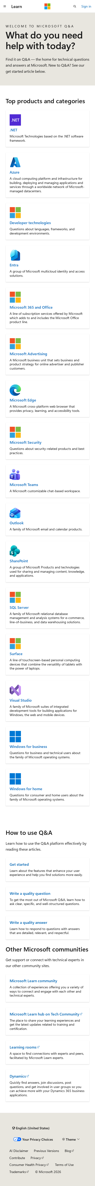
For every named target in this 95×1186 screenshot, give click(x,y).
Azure (15, 172)
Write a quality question (30, 893)
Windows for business (28, 746)
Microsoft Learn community (33, 980)
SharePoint (19, 561)
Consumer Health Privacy (27, 1164)
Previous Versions (46, 1150)
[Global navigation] (4, 6)
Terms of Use (64, 1164)
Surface (16, 653)
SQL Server (19, 607)
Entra (14, 265)
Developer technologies (30, 222)
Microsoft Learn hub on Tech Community (44, 1013)
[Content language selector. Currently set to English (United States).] (30, 1128)
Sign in (86, 6)
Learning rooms (23, 1047)
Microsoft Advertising (28, 353)
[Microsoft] (47, 6)
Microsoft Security (25, 442)
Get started (19, 864)
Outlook (17, 522)
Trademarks (17, 1171)
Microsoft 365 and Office (31, 307)
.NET (13, 130)
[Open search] (74, 6)
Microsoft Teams (24, 484)
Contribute (17, 1158)
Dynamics (18, 1076)
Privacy (36, 1158)
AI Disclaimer (18, 1150)
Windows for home (26, 788)
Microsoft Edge (23, 400)
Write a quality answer (28, 922)
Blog (68, 1150)
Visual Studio (21, 700)
